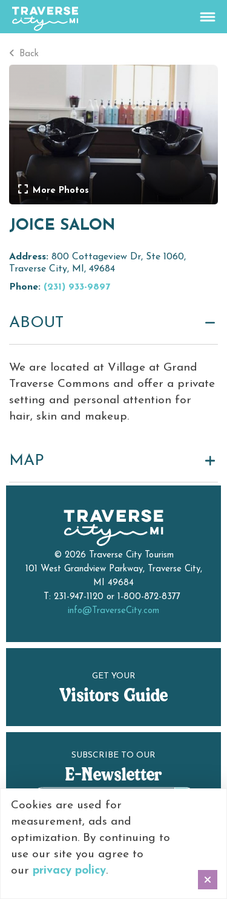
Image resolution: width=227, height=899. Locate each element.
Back (24, 54)
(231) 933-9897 (77, 287)
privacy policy (69, 871)
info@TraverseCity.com (113, 610)
